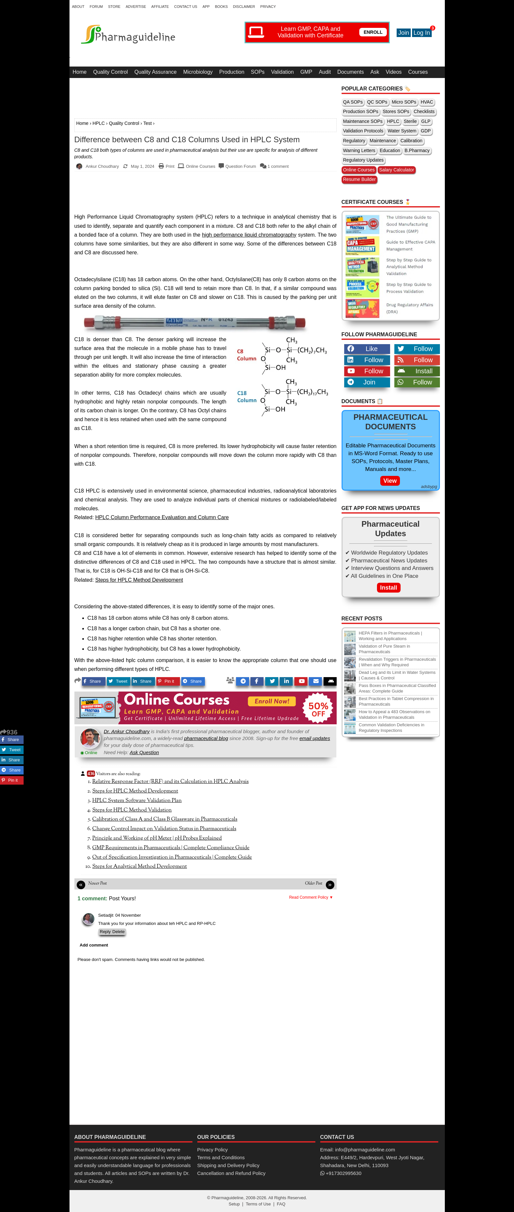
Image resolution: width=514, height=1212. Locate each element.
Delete (118, 931)
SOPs (258, 72)
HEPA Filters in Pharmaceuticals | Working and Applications (390, 636)
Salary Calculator (396, 169)
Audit (325, 72)
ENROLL (373, 32)
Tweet (118, 681)
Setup (234, 1204)
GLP (425, 121)
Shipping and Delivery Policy (228, 1165)
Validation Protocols (363, 130)
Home (80, 72)
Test (147, 123)
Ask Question (144, 752)
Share (92, 681)
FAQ (281, 1204)
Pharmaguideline (227, 1197)
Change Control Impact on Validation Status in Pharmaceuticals (164, 828)
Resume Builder (359, 179)
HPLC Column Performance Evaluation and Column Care (162, 517)
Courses (418, 72)
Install (415, 371)
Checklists (424, 111)
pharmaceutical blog (206, 738)
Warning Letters (359, 150)
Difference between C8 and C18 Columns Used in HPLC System (187, 139)
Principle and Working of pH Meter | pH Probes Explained (157, 838)
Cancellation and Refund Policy (231, 1173)
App (206, 7)
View (390, 481)
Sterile (410, 121)
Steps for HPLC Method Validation (132, 810)
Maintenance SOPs (363, 121)
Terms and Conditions (221, 1157)
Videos (394, 72)
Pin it (166, 681)
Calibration (412, 140)
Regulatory (354, 140)
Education (390, 150)
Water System (402, 130)
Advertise (136, 7)
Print (170, 166)
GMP (306, 72)
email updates (315, 738)
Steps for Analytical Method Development (139, 866)
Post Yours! (122, 898)
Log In (422, 32)
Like (362, 348)
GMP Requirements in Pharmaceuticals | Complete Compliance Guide (170, 847)
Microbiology (198, 72)
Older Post (314, 884)
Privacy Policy (212, 1149)
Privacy (268, 7)
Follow (415, 348)
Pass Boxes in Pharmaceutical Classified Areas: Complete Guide (397, 688)
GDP (426, 130)
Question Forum (241, 166)
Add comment (94, 945)
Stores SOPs (396, 111)
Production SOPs (360, 111)
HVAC (427, 102)
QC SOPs (377, 102)
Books (221, 7)
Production (232, 72)
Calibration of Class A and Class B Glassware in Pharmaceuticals (165, 819)
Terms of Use (258, 1204)
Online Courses (200, 166)
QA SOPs (353, 102)
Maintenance (383, 140)
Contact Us (185, 7)
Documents (350, 72)
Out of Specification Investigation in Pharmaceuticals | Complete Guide (172, 857)
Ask (374, 72)
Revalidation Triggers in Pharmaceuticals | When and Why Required (397, 662)
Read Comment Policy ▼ (311, 897)
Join (403, 32)
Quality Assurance (155, 72)
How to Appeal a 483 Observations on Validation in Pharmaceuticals (394, 714)
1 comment (277, 166)
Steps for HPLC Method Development (139, 580)
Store (114, 7)
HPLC (98, 123)
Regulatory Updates (363, 160)
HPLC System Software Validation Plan (137, 800)
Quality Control (110, 72)
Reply (105, 931)
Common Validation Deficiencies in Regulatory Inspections (392, 727)
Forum (96, 7)
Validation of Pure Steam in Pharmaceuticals (384, 649)
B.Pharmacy (417, 150)
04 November (128, 915)
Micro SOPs (404, 102)
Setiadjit (105, 915)
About (78, 7)
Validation (282, 72)
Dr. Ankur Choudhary (127, 731)
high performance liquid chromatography (249, 235)
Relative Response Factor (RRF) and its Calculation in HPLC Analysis (170, 781)
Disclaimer (244, 7)
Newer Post (98, 884)
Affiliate (160, 7)
